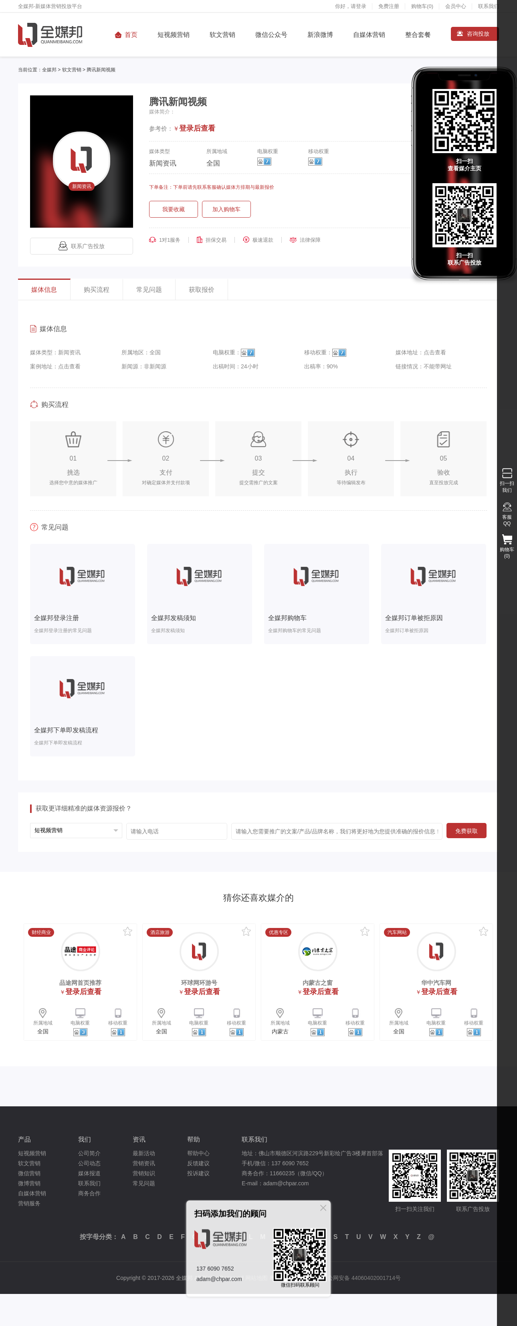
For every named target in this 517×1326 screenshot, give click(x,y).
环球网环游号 (199, 982)
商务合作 (89, 1193)
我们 (84, 1139)
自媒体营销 (369, 34)
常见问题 (149, 289)
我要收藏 (173, 209)
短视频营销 (174, 34)
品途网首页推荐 (80, 982)
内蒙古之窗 (318, 982)
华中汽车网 (436, 982)
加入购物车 (226, 209)
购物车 (422, 6)
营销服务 (29, 1203)
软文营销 (222, 34)
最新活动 (144, 1153)
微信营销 (29, 1173)
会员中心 (455, 6)
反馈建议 (198, 1163)
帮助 (193, 1139)
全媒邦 (49, 70)
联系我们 (488, 6)
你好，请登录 (350, 6)
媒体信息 (44, 289)
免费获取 (466, 831)
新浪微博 (320, 34)
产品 (24, 1139)
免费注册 (388, 6)
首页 (131, 34)
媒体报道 (89, 1173)
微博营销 (29, 1183)
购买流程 (96, 289)
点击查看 (435, 352)
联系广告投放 (82, 246)
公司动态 (89, 1163)
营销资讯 (144, 1163)
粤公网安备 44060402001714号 (361, 1278)
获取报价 (201, 289)
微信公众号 (271, 34)
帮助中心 (198, 1153)
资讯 (139, 1139)
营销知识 (144, 1173)
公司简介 (89, 1153)
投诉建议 (198, 1173)
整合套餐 (418, 34)
